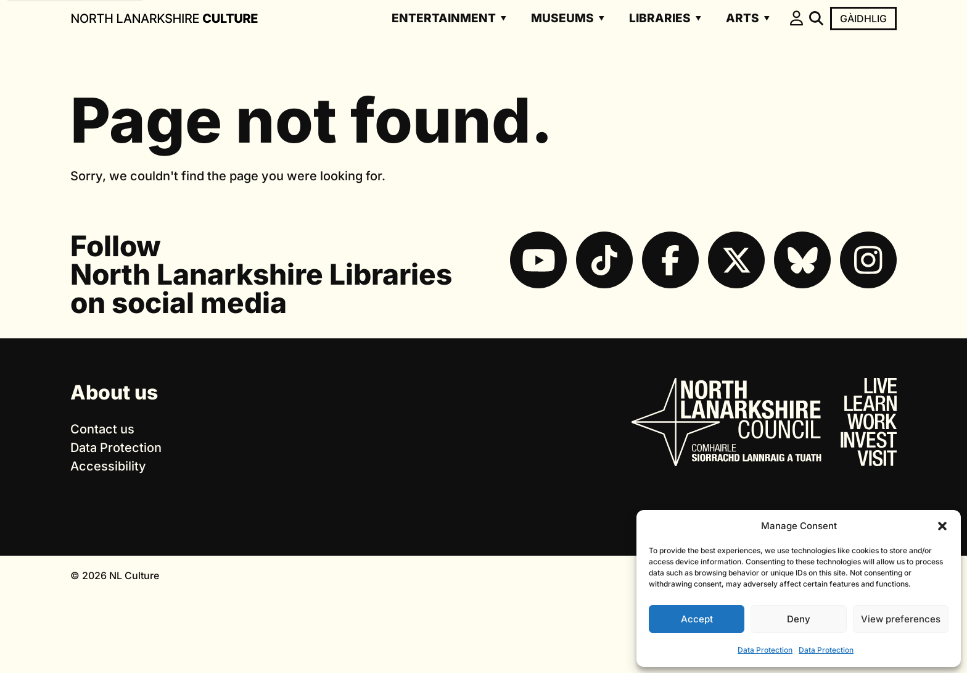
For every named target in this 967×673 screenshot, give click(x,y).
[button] (942, 526)
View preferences (900, 619)
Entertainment (444, 18)
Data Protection (765, 649)
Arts (742, 18)
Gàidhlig (863, 18)
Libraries (660, 18)
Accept (697, 619)
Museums (562, 18)
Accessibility (108, 466)
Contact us (102, 429)
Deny (798, 619)
